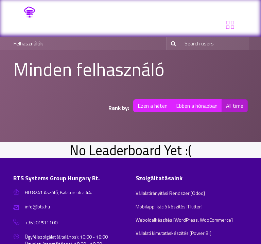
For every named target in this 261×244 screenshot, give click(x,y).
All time (234, 106)
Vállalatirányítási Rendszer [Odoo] (170, 193)
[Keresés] (172, 43)
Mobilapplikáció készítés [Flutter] (169, 206)
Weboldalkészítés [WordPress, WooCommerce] (184, 219)
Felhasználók (28, 43)
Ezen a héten (153, 106)
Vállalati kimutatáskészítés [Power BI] (173, 233)
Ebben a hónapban (197, 106)
